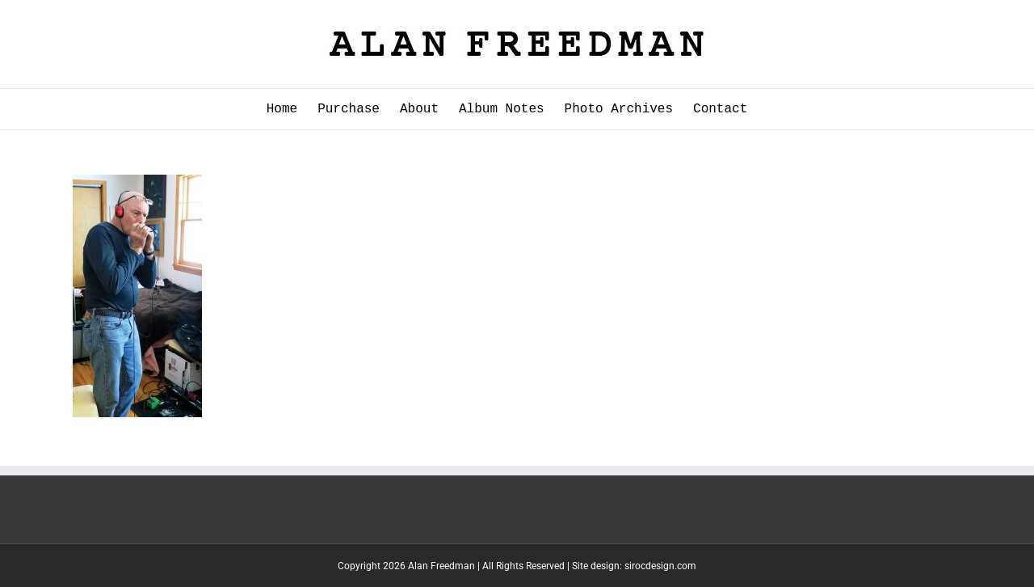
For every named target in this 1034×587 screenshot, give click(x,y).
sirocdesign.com (660, 566)
